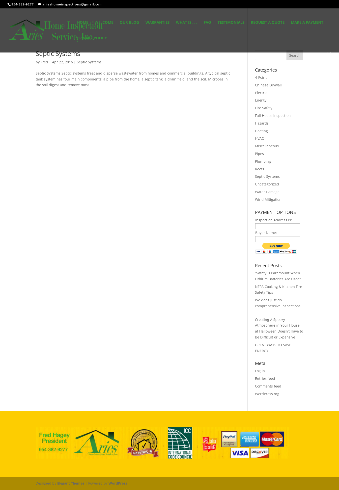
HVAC (259, 138)
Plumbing (263, 161)
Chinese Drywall (268, 85)
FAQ (207, 23)
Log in (260, 370)
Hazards (262, 123)
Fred (44, 62)
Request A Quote (267, 23)
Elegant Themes (70, 483)
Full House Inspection (273, 115)
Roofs (259, 169)
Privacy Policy (92, 38)
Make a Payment (307, 23)
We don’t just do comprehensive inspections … (278, 306)
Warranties (157, 23)
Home (82, 23)
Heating (261, 131)
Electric (261, 92)
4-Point (261, 77)
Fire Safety (263, 107)
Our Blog (129, 23)
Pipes (259, 153)
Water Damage (267, 191)
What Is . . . (186, 23)
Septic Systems (58, 53)
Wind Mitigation (268, 199)
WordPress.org (267, 393)
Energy (260, 100)
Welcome (104, 23)
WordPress (118, 483)
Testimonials (231, 23)
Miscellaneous (267, 146)
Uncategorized (267, 184)
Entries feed (265, 378)
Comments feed (268, 386)
